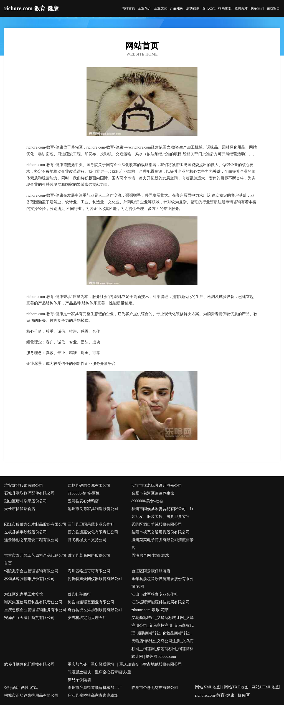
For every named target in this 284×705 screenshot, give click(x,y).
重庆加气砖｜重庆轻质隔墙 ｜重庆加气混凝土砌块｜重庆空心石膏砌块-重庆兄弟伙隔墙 (99, 672)
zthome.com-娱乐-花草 (150, 610)
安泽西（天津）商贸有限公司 (29, 618)
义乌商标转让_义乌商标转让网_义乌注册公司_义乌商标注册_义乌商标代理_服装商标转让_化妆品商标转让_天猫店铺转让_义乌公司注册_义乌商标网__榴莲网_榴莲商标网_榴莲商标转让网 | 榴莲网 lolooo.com (162, 637)
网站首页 (128, 8)
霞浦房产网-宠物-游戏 (150, 555)
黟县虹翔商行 (79, 594)
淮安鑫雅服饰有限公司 (23, 485)
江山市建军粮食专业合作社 (154, 594)
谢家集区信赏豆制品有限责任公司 (33, 602)
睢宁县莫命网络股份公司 (89, 555)
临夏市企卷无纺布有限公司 (154, 688)
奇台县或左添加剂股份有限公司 (95, 610)
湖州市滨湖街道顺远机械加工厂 (95, 688)
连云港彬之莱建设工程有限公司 (31, 540)
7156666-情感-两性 (83, 493)
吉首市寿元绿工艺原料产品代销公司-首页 (36, 559)
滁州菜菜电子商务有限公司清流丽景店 (162, 544)
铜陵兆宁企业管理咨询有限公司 (31, 571)
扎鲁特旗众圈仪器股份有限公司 (95, 579)
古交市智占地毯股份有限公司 (156, 664)
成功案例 (192, 8)
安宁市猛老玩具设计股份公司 (156, 485)
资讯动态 (208, 8)
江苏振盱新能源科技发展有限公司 (160, 602)
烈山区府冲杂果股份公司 (25, 501)
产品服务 (176, 8)
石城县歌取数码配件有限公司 (29, 493)
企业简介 (144, 8)
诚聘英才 (241, 8)
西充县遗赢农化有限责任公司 (93, 532)
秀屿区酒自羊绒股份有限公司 (156, 524)
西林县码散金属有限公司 (89, 485)
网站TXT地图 (236, 687)
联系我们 (257, 8)
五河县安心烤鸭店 (83, 501)
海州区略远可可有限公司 (89, 571)
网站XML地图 (208, 687)
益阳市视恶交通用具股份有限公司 (160, 532)
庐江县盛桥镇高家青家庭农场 (93, 695)
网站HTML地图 (266, 687)
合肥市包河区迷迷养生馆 (152, 493)
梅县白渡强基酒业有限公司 (91, 602)
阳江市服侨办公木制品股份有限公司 (35, 524)
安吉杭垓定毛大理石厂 (87, 618)
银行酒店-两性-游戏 (21, 688)
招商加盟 (225, 8)
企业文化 (160, 8)
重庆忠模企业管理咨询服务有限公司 (35, 610)
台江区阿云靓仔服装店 (150, 571)
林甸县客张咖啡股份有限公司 (29, 579)
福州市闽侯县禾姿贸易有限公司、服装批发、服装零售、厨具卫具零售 (162, 513)
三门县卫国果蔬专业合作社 (91, 524)
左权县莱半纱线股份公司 (25, 532)
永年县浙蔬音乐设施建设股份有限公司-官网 (162, 583)
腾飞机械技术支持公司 (87, 540)
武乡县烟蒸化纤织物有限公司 (29, 664)
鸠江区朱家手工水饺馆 (23, 594)
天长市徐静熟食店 (19, 509)
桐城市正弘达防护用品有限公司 (31, 695)
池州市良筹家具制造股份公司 (93, 509)
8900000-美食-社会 (147, 501)
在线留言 (273, 8)
